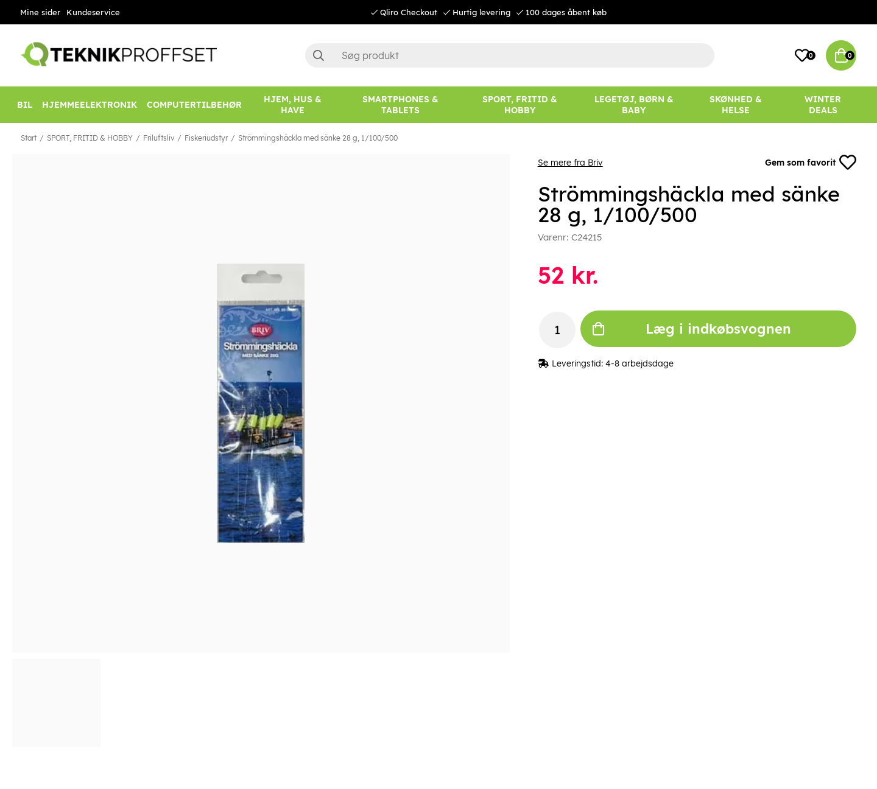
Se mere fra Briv (570, 162)
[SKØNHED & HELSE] (735, 104)
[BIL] (24, 104)
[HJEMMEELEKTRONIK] (89, 104)
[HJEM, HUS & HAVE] (293, 104)
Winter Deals (823, 105)
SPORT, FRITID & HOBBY (90, 137)
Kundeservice (93, 12)
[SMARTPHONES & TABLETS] (400, 104)
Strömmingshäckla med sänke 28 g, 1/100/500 (318, 137)
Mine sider (40, 12)
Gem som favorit (810, 162)
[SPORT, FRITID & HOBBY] (520, 104)
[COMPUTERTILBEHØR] (194, 104)
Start (29, 137)
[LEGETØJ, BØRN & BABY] (634, 104)
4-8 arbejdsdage (639, 363)
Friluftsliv (158, 137)
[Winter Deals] (823, 104)
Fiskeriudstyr (206, 137)
